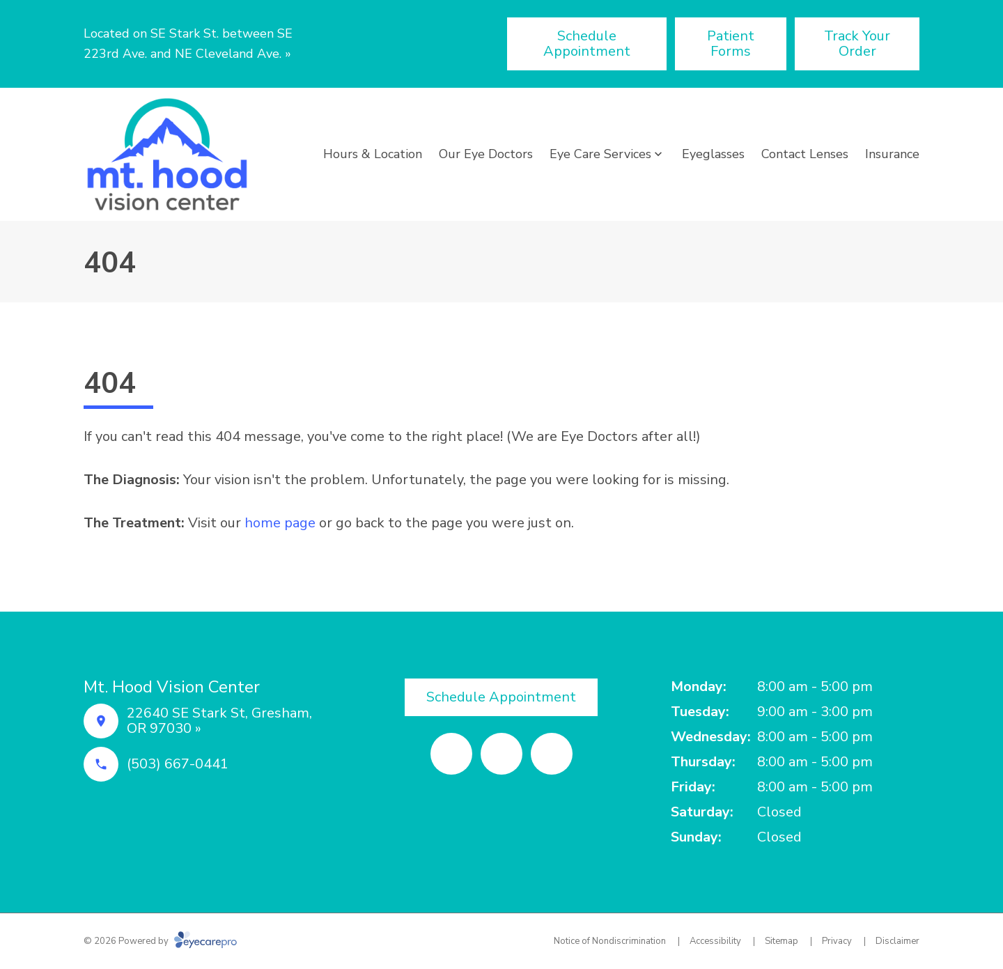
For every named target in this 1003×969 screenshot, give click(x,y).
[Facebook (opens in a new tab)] (451, 754)
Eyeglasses (713, 154)
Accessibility (715, 941)
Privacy (837, 941)
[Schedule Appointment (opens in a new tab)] (587, 43)
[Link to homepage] (167, 154)
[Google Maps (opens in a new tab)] (552, 754)
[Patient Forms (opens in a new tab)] (730, 43)
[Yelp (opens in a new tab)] (501, 754)
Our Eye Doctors (486, 154)
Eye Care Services (600, 154)
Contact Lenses (804, 154)
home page (280, 522)
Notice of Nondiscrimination (610, 941)
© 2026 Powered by (160, 941)
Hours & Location (372, 154)
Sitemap (781, 941)
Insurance (892, 154)
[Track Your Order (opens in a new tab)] (857, 43)
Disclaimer (897, 941)
